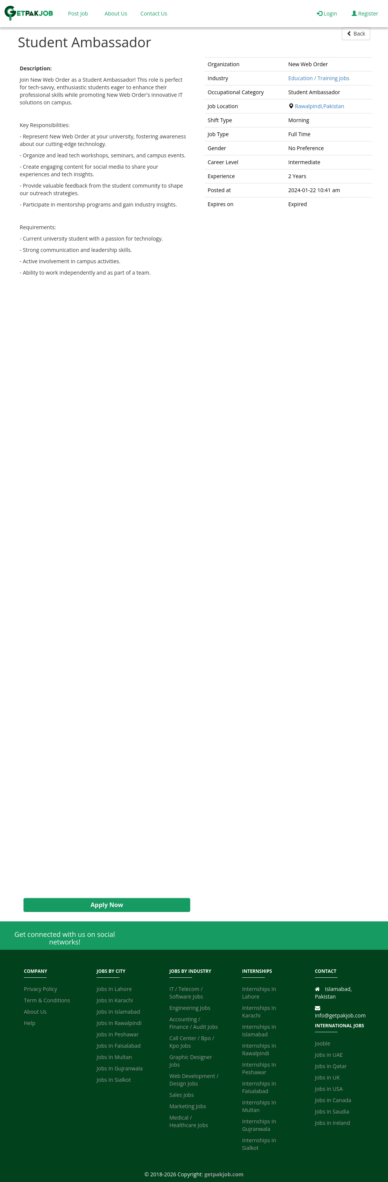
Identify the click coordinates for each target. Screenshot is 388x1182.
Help (29, 1023)
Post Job (78, 13)
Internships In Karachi (259, 1011)
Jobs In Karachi (115, 1000)
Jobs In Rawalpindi (119, 1023)
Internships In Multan (259, 1106)
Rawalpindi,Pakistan (319, 106)
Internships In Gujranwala (259, 1125)
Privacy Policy (40, 989)
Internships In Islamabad (259, 1030)
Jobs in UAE (329, 1054)
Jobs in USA (329, 1088)
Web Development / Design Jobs (194, 1079)
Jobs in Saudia (332, 1111)
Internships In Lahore (259, 992)
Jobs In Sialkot (114, 1079)
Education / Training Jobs (318, 78)
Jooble (322, 1043)
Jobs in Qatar (331, 1066)
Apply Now (107, 905)
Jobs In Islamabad (118, 1011)
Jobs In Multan (114, 1057)
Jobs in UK (327, 1077)
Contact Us (154, 13)
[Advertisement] (103, 593)
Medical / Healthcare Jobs (188, 1121)
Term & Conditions (47, 1000)
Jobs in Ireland (332, 1122)
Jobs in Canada (333, 1100)
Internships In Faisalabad (259, 1087)
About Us (116, 13)
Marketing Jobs (187, 1106)
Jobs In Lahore (114, 989)
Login (327, 13)
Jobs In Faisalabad (119, 1045)
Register (365, 13)
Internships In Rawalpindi (259, 1049)
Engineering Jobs (189, 1007)
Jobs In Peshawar (118, 1034)
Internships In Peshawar (259, 1068)
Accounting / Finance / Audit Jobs (193, 1023)
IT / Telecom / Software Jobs (186, 992)
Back (356, 33)
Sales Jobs (181, 1094)
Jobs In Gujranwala (120, 1068)
